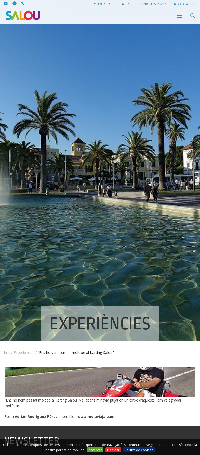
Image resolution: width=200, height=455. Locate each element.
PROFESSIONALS (152, 4)
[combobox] (187, 4)
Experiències (24, 352)
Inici (7, 352)
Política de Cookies (139, 450)
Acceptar (95, 450)
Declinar (113, 450)
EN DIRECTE (104, 4)
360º (127, 4)
